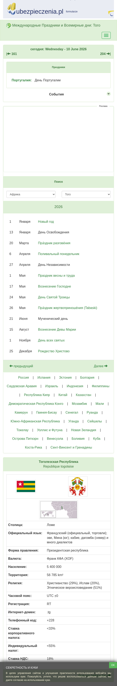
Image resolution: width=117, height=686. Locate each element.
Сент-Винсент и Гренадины (71, 447)
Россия (23, 377)
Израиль (51, 386)
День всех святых (51, 340)
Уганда (73, 421)
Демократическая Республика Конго (36, 403)
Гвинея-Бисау (46, 412)
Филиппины (100, 386)
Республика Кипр (37, 395)
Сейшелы (94, 421)
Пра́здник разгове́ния (54, 243)
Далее (101, 366)
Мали (100, 403)
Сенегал (72, 412)
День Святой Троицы (54, 297)
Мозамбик (79, 403)
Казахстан (83, 395)
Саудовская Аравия (22, 386)
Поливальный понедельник (58, 254)
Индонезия (75, 386)
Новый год (46, 221)
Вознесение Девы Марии (57, 329)
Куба (96, 438)
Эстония (65, 377)
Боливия (78, 438)
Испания (43, 377)
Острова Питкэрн (25, 438)
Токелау (22, 430)
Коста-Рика (33, 447)
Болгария (87, 377)
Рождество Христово (53, 351)
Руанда (92, 412)
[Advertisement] (58, 139)
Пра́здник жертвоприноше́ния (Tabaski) (67, 308)
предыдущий (21, 366)
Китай (62, 395)
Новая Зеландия (83, 430)
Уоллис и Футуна (49, 430)
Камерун (21, 412)
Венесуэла (55, 438)
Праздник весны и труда (56, 275)
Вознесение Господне (54, 286)
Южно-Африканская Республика (35, 421)
